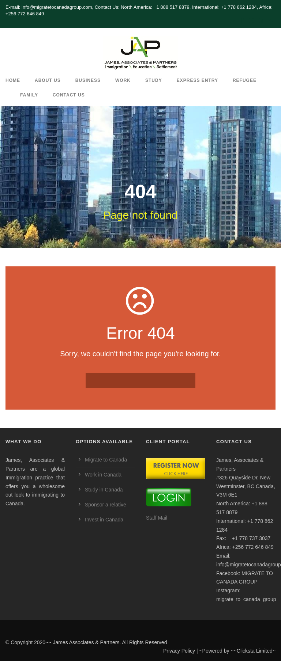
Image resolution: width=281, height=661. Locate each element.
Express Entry (197, 80)
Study (153, 80)
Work (123, 80)
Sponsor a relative (105, 505)
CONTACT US (69, 95)
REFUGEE (244, 80)
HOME (12, 80)
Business (88, 80)
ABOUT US (48, 80)
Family (29, 95)
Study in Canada (104, 490)
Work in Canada (103, 475)
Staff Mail (156, 518)
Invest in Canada (104, 520)
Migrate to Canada (106, 460)
